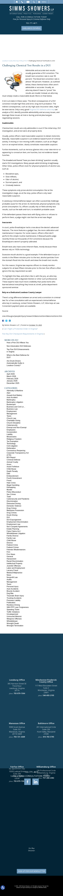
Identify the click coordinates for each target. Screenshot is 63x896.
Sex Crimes (11, 494)
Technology (11, 444)
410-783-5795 (48, 781)
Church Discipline (13, 423)
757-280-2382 (48, 822)
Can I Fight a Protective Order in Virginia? (21, 329)
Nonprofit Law (12, 577)
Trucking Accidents (14, 598)
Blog (21, 61)
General (10, 556)
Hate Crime (11, 483)
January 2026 (12, 381)
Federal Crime (12, 545)
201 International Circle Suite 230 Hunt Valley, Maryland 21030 (46, 774)
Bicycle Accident (13, 591)
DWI (8, 474)
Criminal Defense (13, 460)
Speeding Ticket (13, 610)
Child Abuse (11, 469)
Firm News (11, 554)
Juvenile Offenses (14, 566)
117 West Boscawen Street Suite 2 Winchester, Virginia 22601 (46, 733)
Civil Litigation (12, 446)
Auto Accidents (12, 589)
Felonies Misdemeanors (16, 550)
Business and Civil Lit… (16, 407)
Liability (10, 434)
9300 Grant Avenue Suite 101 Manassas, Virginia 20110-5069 (17, 774)
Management (12, 414)
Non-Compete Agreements (17, 527)
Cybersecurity (12, 425)
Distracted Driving (14, 503)
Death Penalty (12, 471)
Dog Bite (10, 593)
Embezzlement (12, 476)
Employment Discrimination (17, 522)
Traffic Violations (13, 612)
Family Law (11, 538)
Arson (9, 464)
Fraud (9, 480)
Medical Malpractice (14, 573)
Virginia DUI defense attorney (41, 109)
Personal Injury (12, 586)
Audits (9, 579)
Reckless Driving (13, 605)
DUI (26, 61)
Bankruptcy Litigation (15, 402)
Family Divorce (12, 536)
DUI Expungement (14, 520)
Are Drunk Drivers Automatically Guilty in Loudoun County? (15, 363)
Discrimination (12, 501)
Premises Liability (13, 600)
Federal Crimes (13, 547)
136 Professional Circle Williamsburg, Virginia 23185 (46, 817)
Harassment (11, 559)
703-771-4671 (31, 23)
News (9, 575)
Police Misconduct (14, 492)
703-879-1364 (19, 737)
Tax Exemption (12, 441)
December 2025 (13, 383)
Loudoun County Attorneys (10, 61)
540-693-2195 (48, 739)
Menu (44, 2)
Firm (8, 552)
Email (28, 2)
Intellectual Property (14, 563)
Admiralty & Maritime (15, 391)
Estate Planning (13, 529)
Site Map (31, 848)
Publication (11, 603)
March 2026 (11, 376)
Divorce (10, 543)
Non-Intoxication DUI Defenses (19, 346)
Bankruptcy (11, 400)
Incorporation (12, 432)
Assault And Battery (14, 395)
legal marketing (26, 887)
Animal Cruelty (12, 462)
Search (33, 2)
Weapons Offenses (14, 619)
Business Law (12, 409)
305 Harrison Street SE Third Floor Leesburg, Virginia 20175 (17, 731)
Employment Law (13, 524)
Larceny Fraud (12, 570)
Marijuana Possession (15, 510)
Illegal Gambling (13, 485)
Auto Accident (12, 397)
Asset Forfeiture (13, 467)
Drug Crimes (12, 508)
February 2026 (12, 379)
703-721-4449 (19, 781)
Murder (9, 490)
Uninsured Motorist (14, 616)
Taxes (9, 416)
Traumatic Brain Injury (15, 596)
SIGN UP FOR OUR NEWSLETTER (31, 871)
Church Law (11, 418)
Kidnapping (11, 487)
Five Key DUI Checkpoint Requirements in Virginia (22, 334)
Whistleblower (12, 621)
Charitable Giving (13, 420)
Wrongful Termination (15, 626)
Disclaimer (31, 850)
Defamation (11, 448)
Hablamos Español (31, 28)
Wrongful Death (13, 623)
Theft (9, 497)
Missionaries (11, 437)
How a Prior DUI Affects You (18, 343)
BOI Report (11, 457)
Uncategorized (12, 614)
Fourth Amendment (14, 478)
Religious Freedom (14, 439)
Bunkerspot (11, 404)
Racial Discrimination (15, 561)
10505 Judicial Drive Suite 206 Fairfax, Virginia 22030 (17, 819)
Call (22, 2)
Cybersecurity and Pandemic (18, 499)
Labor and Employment (16, 568)
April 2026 (11, 374)
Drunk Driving (12, 515)
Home (16, 2)
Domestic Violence (14, 506)
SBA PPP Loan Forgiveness (18, 607)
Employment (11, 411)
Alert (8, 393)
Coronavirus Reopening (16, 450)
